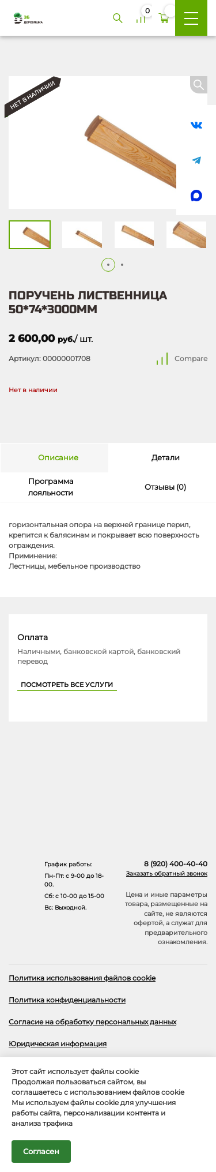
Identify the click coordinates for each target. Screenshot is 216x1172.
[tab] (54, 458)
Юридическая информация (58, 1043)
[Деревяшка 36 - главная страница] (24, 17)
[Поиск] (117, 18)
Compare (191, 358)
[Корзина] (163, 18)
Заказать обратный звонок (166, 873)
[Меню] (191, 18)
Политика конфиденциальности (67, 1000)
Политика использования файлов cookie (82, 978)
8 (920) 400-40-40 (175, 864)
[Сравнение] (140, 18)
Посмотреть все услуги (67, 685)
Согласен (41, 1151)
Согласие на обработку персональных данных (92, 1021)
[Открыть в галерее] (108, 142)
